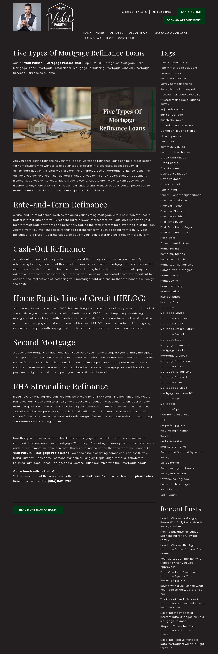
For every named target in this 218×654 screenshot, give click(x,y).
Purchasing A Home (41, 73)
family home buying (174, 62)
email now (164, 12)
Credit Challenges (173, 158)
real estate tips (171, 443)
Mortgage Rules (171, 384)
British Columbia (171, 120)
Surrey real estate (173, 475)
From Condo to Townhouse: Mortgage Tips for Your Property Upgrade (179, 579)
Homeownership (171, 287)
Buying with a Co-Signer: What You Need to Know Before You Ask (181, 592)
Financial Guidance (173, 201)
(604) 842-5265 (136, 12)
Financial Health (171, 206)
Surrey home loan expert (177, 89)
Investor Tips (169, 303)
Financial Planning (172, 212)
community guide (172, 147)
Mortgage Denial (172, 335)
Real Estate (168, 438)
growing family (170, 73)
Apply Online (191, 12)
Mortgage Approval (174, 319)
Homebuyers (169, 276)
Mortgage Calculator (171, 33)
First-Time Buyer (171, 222)
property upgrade (173, 427)
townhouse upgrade (174, 481)
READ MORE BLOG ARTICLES (38, 510)
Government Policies (175, 244)
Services (115, 33)
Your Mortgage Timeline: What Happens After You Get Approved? (181, 565)
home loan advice (173, 78)
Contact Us (126, 38)
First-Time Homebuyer (176, 233)
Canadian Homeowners (177, 126)
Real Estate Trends (173, 448)
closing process (171, 136)
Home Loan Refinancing (177, 265)
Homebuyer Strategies (176, 271)
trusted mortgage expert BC (180, 94)
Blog (109, 38)
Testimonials (92, 38)
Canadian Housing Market (178, 131)
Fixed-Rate (168, 238)
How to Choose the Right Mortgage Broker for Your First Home (181, 551)
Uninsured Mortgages (175, 486)
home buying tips (172, 255)
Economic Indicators (174, 185)
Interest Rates (170, 298)
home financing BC (173, 260)
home (87, 33)
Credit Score (169, 163)
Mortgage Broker (133, 63)
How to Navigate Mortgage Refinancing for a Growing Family (179, 538)
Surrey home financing (176, 84)
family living (168, 190)
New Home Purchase (174, 416)
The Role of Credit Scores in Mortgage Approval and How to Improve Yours (180, 606)
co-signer (167, 142)
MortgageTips (170, 411)
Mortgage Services (173, 389)
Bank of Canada (171, 115)
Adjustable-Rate (172, 109)
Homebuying (169, 281)
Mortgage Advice (172, 314)
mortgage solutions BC (176, 394)
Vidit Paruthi (168, 497)
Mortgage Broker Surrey (177, 330)
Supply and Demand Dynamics (182, 454)
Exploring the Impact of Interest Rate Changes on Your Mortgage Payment (182, 619)
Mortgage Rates (171, 368)
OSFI (163, 421)
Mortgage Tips (170, 400)
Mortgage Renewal (120, 68)
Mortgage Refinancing (88, 68)
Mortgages (168, 405)
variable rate (169, 491)
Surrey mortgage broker (177, 470)
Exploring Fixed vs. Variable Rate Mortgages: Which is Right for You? (182, 646)
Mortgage (167, 308)
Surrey (164, 459)
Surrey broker (169, 464)
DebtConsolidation (173, 174)
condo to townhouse (175, 152)
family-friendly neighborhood (181, 195)
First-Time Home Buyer (176, 228)
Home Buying (169, 249)
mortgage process (173, 357)
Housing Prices (170, 292)
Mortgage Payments (174, 346)
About (100, 33)
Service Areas (137, 33)
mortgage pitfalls (172, 351)
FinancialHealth (171, 217)
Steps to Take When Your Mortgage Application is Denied (178, 633)
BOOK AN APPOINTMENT (184, 20)
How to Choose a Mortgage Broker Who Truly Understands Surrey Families (181, 524)
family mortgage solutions (179, 68)
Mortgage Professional (55, 68)
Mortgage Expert (25, 68)
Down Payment (171, 179)
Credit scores (170, 169)
